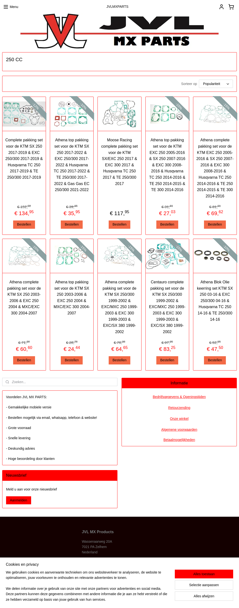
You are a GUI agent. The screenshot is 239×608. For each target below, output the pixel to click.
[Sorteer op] (216, 84)
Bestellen (24, 224)
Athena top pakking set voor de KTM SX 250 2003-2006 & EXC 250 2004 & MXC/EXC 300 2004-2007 (71, 297)
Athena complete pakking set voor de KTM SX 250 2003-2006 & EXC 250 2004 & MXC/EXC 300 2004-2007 (24, 297)
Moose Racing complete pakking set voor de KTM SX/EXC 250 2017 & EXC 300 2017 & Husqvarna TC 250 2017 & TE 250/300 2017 (119, 162)
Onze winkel (179, 419)
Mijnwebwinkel (167, 599)
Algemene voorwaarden (179, 429)
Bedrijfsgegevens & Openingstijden (179, 397)
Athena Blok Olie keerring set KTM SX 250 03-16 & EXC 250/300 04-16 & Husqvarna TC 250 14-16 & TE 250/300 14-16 (215, 300)
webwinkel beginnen (130, 599)
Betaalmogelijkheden (179, 440)
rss (113, 599)
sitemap (105, 599)
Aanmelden (18, 500)
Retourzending (179, 408)
